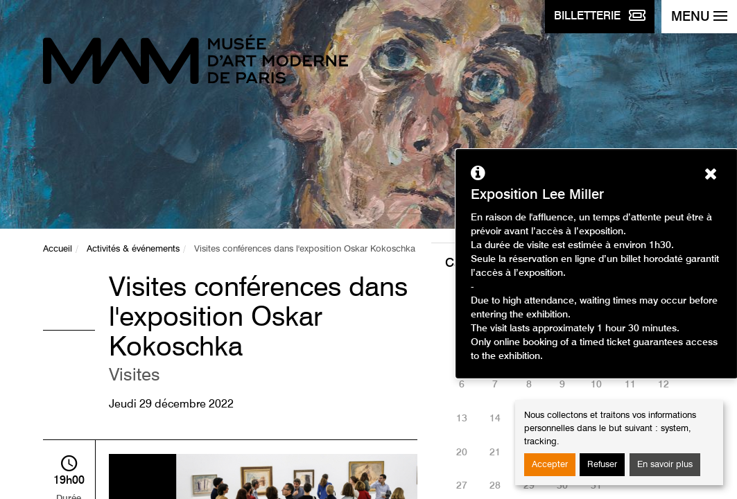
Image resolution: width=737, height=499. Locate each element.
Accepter (550, 464)
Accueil (57, 249)
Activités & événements (133, 249)
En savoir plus (665, 464)
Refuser (602, 464)
